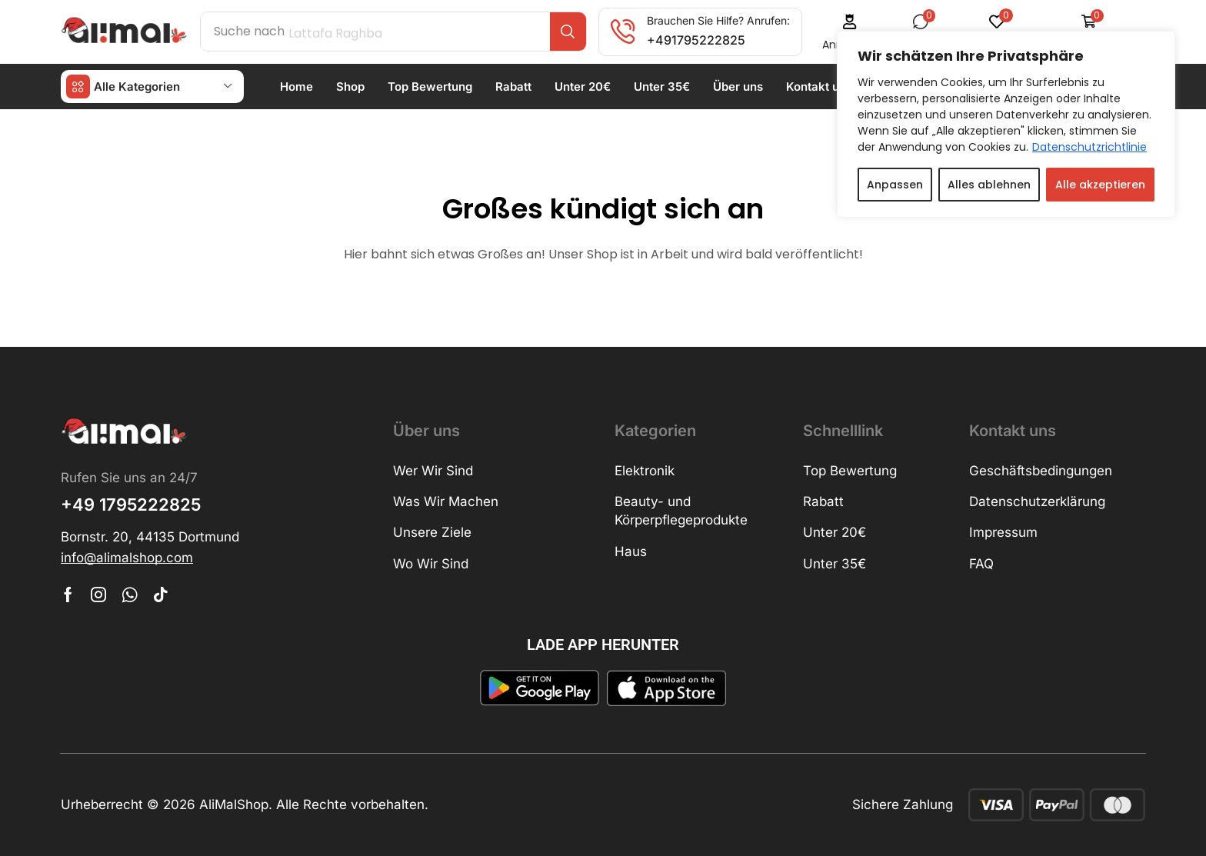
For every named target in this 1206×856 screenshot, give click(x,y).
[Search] (568, 31)
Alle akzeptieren (1100, 184)
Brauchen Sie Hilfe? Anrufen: (718, 20)
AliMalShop (233, 804)
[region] (1006, 124)
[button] (127, 558)
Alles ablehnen (989, 184)
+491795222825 (696, 40)
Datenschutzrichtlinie (1089, 147)
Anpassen (895, 184)
